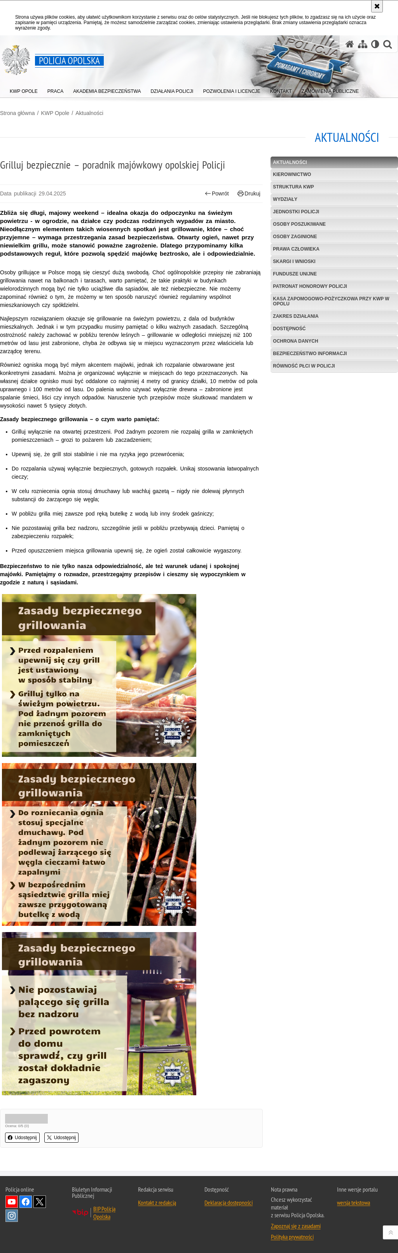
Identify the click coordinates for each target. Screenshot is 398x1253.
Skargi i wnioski (294, 261)
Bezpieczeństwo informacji (310, 353)
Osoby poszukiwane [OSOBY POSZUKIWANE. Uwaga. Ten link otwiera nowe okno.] (299, 224)
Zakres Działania (295, 316)
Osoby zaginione (295, 236)
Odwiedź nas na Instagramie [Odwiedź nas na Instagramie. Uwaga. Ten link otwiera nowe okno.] (11, 1215)
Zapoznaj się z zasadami (296, 1226)
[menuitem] (23, 89)
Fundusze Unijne (295, 274)
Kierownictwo (292, 174)
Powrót (217, 193)
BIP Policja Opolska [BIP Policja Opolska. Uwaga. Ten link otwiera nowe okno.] (104, 1212)
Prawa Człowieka (296, 249)
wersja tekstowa (353, 1202)
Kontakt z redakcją (157, 1202)
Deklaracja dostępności (228, 1202)
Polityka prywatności (292, 1237)
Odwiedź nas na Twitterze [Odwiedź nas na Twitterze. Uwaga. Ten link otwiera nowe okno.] (39, 1201)
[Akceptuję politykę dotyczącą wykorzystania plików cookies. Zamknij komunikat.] (377, 6)
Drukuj (248, 193)
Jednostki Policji (296, 211)
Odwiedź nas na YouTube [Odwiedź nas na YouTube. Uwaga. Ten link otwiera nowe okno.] (11, 1201)
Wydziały (285, 199)
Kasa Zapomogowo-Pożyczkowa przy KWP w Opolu (331, 301)
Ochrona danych (295, 341)
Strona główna (17, 113)
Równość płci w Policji (304, 366)
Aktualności (89, 113)
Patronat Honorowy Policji (310, 286)
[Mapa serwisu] (362, 44)
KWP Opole (55, 113)
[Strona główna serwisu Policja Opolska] (350, 44)
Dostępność (289, 328)
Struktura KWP (293, 187)
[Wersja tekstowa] (375, 44)
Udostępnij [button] (22, 1137)
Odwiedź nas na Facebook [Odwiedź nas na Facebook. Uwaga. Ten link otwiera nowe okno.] (25, 1201)
